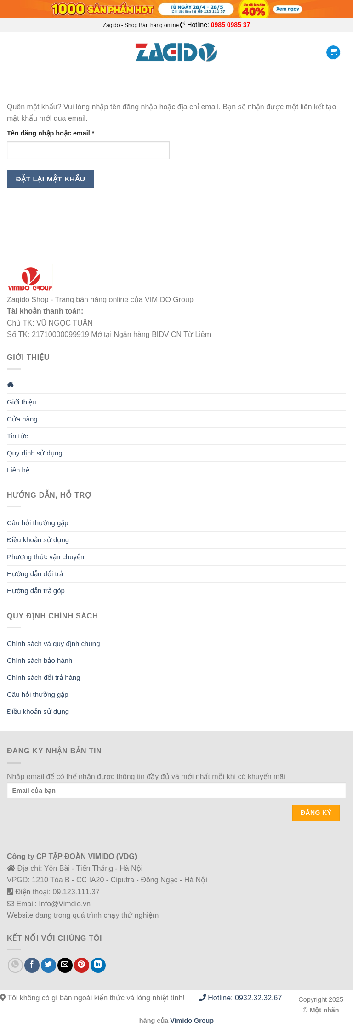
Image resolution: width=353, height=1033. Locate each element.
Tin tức (17, 436)
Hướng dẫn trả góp (36, 591)
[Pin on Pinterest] (81, 965)
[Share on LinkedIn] (98, 965)
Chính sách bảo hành (39, 660)
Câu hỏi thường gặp (37, 523)
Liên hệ (18, 470)
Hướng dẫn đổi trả (35, 574)
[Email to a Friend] (65, 965)
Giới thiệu (21, 402)
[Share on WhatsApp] (15, 965)
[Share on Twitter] (48, 965)
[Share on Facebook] (32, 965)
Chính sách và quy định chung (53, 643)
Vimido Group (192, 1020)
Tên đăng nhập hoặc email (58, 133)
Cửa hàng (22, 419)
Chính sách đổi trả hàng (43, 677)
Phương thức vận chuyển (45, 557)
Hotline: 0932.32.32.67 (240, 998)
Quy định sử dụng (35, 453)
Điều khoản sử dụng (38, 540)
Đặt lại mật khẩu (50, 179)
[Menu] (12, 52)
